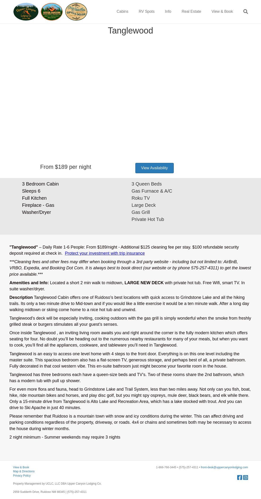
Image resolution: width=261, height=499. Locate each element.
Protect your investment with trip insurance (105, 253)
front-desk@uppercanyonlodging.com (224, 467)
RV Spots (147, 11)
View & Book (222, 11)
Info (168, 11)
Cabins (122, 11)
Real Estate (191, 11)
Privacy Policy (22, 475)
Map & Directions (23, 471)
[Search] (243, 11)
